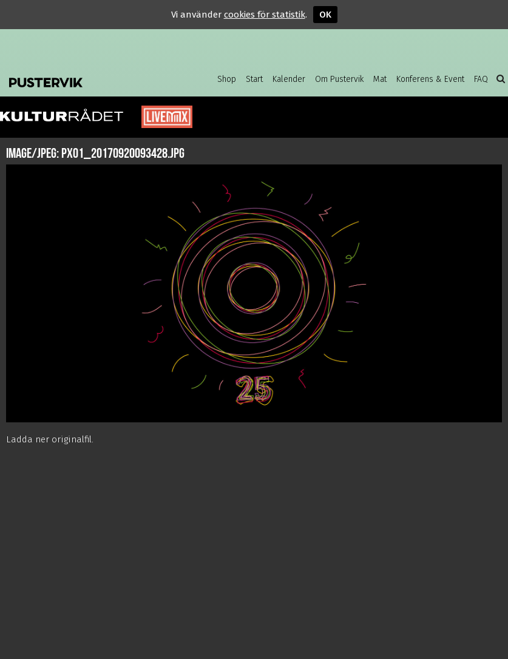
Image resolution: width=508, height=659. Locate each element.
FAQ (481, 79)
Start (254, 79)
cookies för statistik (264, 14)
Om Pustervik (339, 79)
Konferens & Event (430, 79)
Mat (380, 79)
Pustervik (85, 79)
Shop (226, 79)
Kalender (289, 79)
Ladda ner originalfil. (49, 439)
